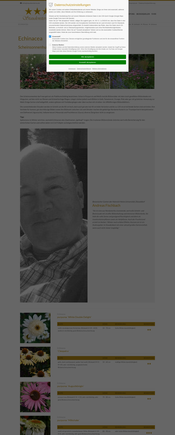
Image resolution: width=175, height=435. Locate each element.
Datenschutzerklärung (84, 69)
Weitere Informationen (99, 69)
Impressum (72, 69)
